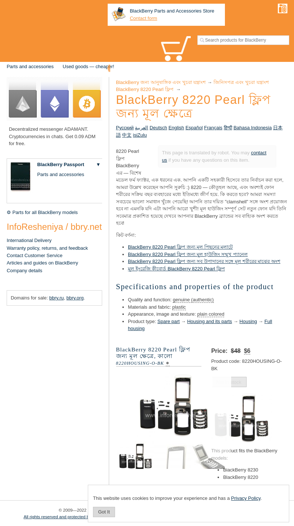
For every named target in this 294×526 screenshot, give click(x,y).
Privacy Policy (246, 498)
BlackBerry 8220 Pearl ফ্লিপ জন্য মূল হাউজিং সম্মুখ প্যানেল (188, 254)
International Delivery (29, 240)
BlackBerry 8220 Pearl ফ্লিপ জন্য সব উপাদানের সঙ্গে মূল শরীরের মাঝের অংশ (204, 261)
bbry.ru (56, 298)
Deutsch (158, 127)
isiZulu (140, 135)
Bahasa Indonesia (252, 127)
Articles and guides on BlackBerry (42, 263)
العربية (141, 127)
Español (194, 127)
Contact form (143, 18)
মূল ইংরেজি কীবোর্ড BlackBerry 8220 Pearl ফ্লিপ (176, 268)
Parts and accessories (30, 66)
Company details (24, 270)
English (176, 127)
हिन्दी (228, 127)
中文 (127, 135)
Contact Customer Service (34, 255)
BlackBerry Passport (60, 164)
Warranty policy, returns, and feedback (47, 248)
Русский (125, 127)
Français (213, 127)
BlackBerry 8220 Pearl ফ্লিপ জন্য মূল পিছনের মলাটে (180, 247)
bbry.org (75, 298)
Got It (104, 512)
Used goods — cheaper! (88, 66)
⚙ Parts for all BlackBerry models (42, 212)
